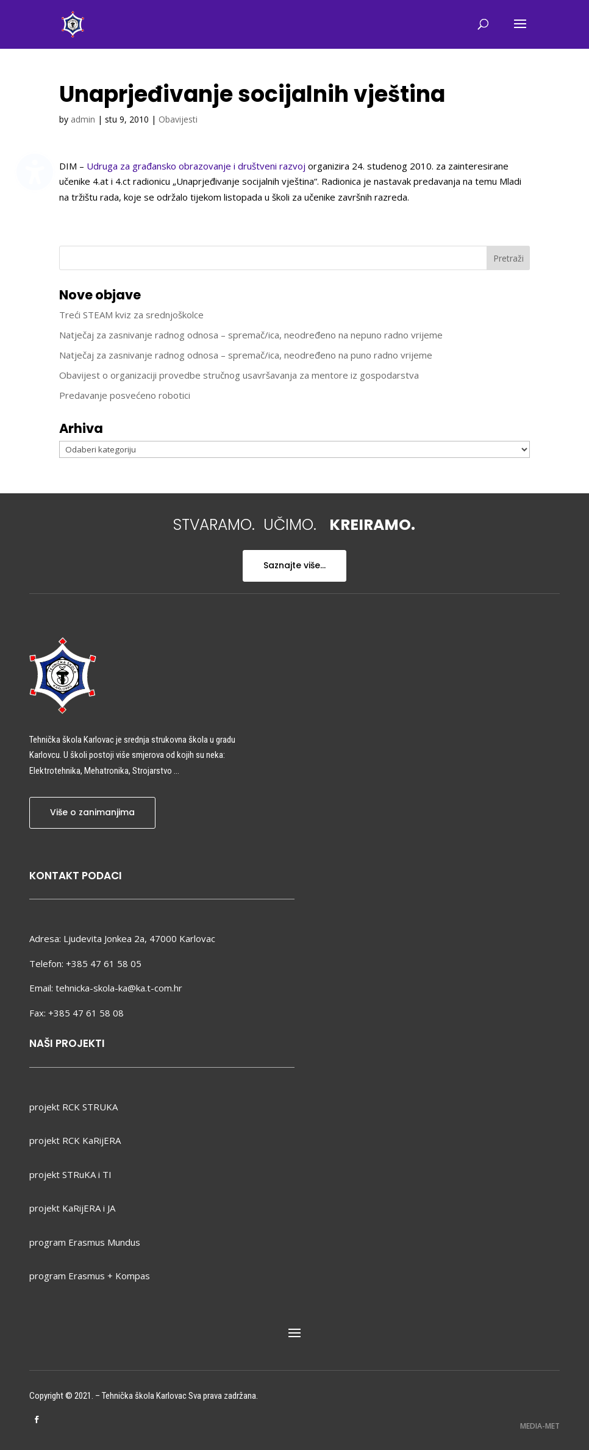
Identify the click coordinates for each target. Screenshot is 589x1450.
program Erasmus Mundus (84, 1242)
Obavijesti (178, 119)
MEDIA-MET (540, 1426)
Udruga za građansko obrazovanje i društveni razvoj (196, 166)
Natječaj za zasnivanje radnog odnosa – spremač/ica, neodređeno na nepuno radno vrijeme (251, 335)
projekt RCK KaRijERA (75, 1140)
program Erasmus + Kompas (89, 1276)
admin (83, 119)
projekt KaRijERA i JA (72, 1208)
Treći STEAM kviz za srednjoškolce (131, 315)
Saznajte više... (294, 565)
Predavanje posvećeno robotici (124, 395)
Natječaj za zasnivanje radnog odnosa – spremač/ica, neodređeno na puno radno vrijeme (245, 355)
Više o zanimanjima (92, 812)
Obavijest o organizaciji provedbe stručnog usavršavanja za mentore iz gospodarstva (239, 375)
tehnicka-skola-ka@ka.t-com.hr (118, 988)
